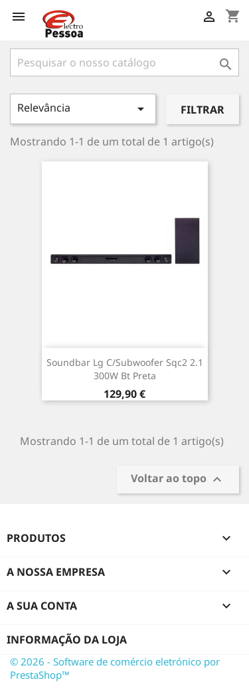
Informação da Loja (67, 639)
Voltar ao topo (178, 479)
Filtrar (202, 109)
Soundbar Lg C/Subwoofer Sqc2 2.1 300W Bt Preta (124, 369)
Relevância (83, 108)
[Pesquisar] (124, 62)
